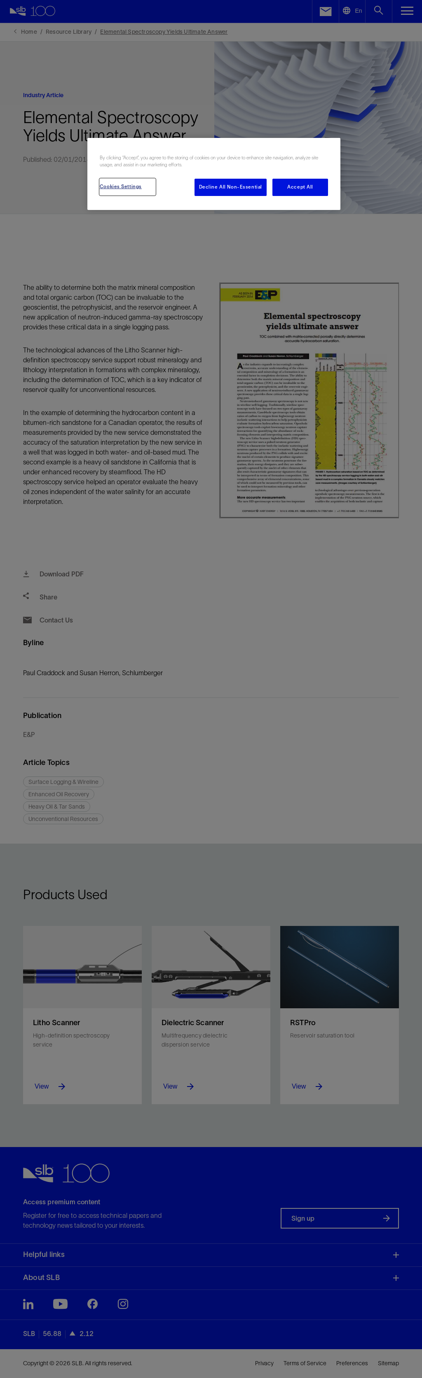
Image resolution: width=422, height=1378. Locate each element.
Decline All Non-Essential (230, 186)
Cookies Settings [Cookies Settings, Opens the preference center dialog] (121, 186)
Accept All (300, 186)
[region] (213, 174)
